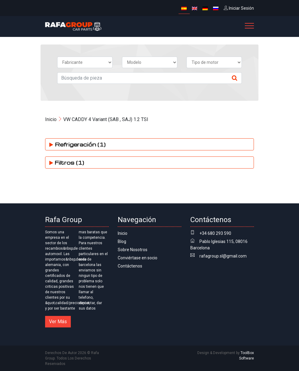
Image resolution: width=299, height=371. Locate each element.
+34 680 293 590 (215, 233)
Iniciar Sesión (239, 8)
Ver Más (58, 321)
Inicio (51, 119)
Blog (122, 241)
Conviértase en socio (137, 257)
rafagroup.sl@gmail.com (223, 256)
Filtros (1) (66, 162)
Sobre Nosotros (132, 249)
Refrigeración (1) (77, 144)
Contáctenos (130, 266)
